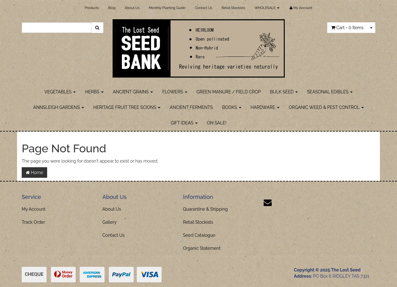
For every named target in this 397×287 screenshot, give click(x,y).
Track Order (33, 222)
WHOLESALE (266, 8)
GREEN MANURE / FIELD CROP (229, 91)
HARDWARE (265, 107)
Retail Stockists (233, 8)
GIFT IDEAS (184, 122)
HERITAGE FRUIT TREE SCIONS (126, 107)
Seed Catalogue (199, 235)
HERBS (94, 91)
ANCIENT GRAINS (133, 91)
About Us (132, 8)
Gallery (109, 222)
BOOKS (231, 107)
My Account (34, 209)
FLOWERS (174, 91)
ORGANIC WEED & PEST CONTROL (326, 107)
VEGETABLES (60, 91)
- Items (347, 27)
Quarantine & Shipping (205, 209)
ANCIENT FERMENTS (191, 107)
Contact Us (203, 8)
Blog (112, 8)
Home (34, 172)
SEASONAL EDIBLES (330, 91)
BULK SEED (284, 91)
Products (92, 8)
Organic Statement (202, 248)
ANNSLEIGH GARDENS (58, 107)
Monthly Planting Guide (167, 8)
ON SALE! (216, 122)
